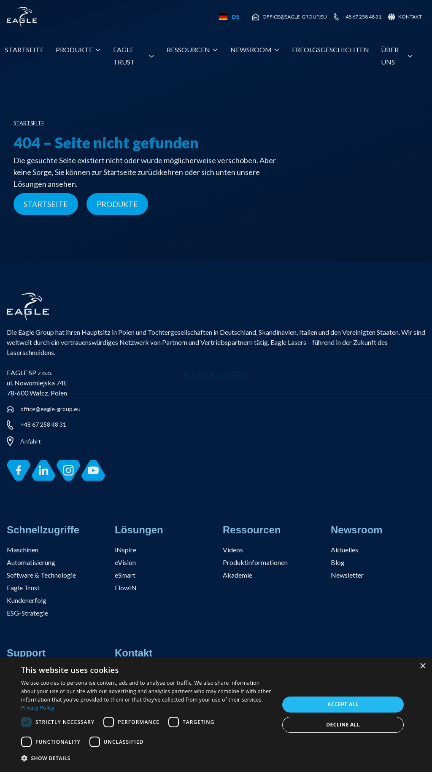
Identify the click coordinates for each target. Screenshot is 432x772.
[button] (146, 759)
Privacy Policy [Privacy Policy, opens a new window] (37, 707)
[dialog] (216, 714)
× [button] (422, 666)
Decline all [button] (343, 724)
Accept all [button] (343, 704)
